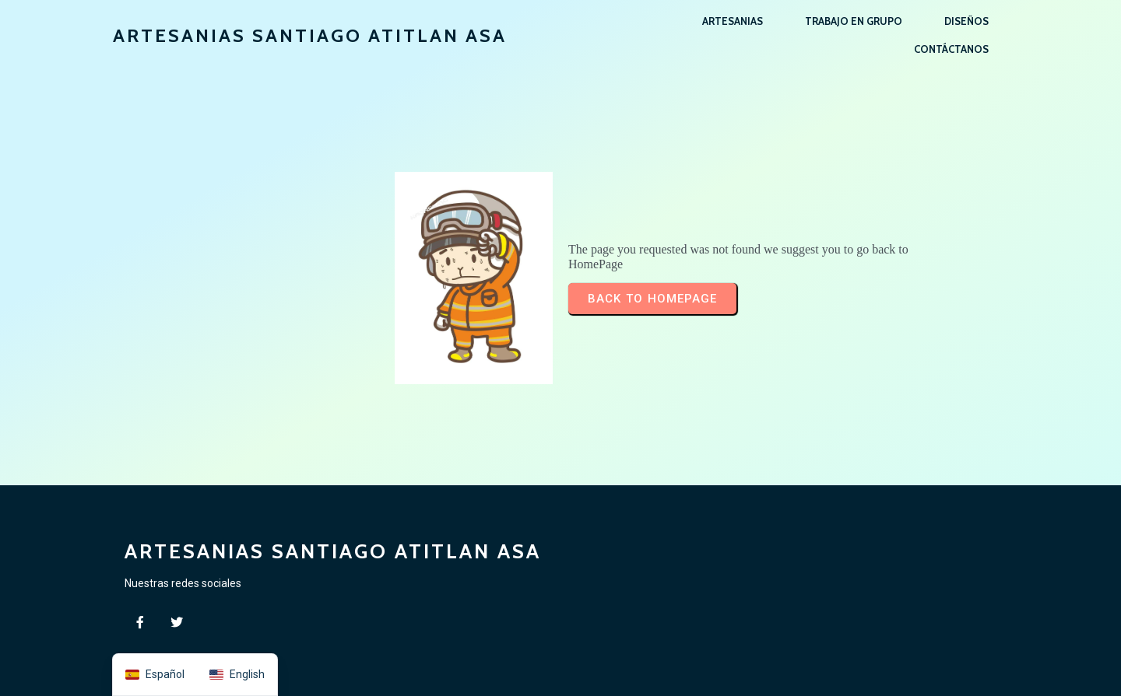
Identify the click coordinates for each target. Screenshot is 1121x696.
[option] (237, 674)
